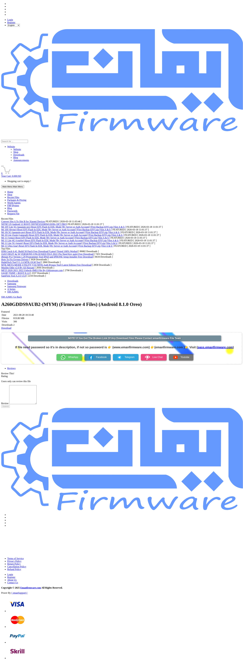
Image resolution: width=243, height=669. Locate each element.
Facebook (97, 357)
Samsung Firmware (16, 286)
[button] (2, 166)
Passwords (12, 211)
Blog (9, 208)
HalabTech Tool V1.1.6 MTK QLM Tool (21, 262)
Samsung (11, 283)
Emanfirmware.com (30, 591)
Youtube (181, 357)
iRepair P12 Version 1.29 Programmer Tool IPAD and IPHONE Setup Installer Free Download (47, 256)
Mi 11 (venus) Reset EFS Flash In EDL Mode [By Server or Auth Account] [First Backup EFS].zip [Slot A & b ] (55, 237)
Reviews (11, 368)
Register (11, 22)
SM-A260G (13, 292)
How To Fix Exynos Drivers (15, 259)
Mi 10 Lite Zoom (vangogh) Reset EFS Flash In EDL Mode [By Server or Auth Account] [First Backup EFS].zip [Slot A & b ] (62, 235)
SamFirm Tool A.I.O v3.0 (13, 276)
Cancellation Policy (16, 570)
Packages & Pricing (16, 200)
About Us (12, 583)
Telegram (125, 357)
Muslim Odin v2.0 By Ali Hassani (17, 267)
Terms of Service (15, 562)
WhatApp (69, 357)
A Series (11, 289)
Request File (13, 213)
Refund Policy (14, 573)
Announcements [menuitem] (21, 160)
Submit (5, 410)
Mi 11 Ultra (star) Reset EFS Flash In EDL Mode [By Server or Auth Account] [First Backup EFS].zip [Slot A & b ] (57, 246)
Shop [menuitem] (15, 152)
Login (10, 19)
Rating (4, 376)
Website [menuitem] (17, 149)
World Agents (14, 202)
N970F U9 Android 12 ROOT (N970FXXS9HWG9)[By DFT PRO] (34, 224)
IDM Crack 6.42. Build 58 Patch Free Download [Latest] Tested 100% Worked (39, 251)
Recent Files (13, 197)
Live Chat (154, 357)
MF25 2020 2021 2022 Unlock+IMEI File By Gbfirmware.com (32, 270)
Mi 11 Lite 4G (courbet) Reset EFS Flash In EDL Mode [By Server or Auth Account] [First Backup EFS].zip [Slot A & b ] (60, 240)
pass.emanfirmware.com (215, 347)
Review (5, 407)
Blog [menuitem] (15, 157)
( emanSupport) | (19, 596)
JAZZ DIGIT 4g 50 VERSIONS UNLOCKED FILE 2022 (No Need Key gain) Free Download (47, 254)
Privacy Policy (14, 565)
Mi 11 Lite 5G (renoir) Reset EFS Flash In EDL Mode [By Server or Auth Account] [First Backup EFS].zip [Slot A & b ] (59, 243)
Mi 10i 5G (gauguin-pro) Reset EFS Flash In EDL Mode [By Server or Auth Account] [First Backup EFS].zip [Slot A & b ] (61, 232)
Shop (9, 194)
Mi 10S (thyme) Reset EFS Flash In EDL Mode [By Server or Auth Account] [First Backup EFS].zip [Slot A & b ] (56, 229)
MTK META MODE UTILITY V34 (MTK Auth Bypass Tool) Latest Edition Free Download (46, 265)
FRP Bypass (13, 205)
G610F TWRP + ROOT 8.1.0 (15, 273)
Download (6, 328)
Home (10, 192)
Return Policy (14, 567)
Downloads (12, 281)
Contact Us (12, 586)
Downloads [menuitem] (18, 154)
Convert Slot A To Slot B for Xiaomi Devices (23, 221)
